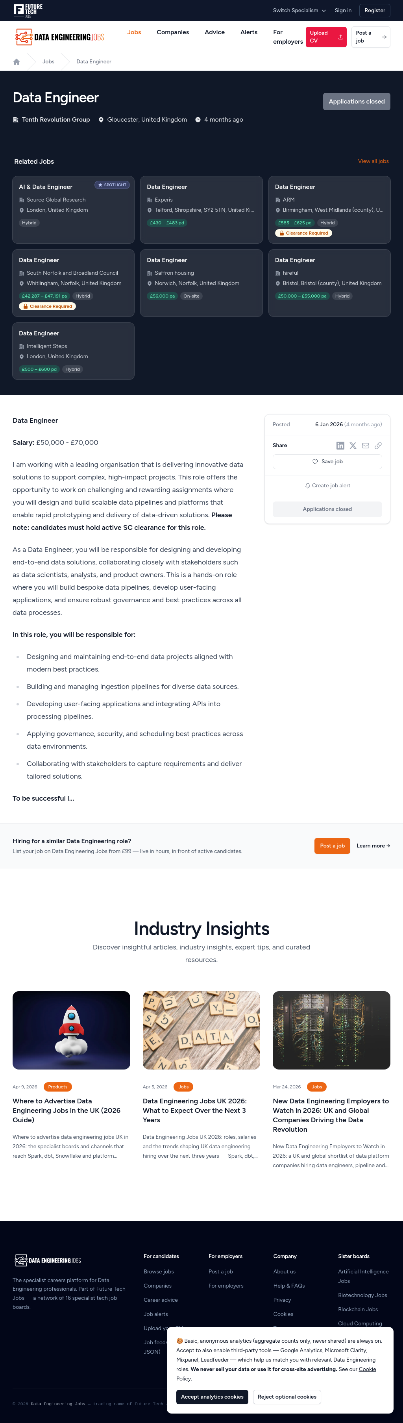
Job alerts (156, 1314)
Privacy (282, 1300)
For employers (288, 36)
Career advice (161, 1300)
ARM (289, 199)
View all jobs (373, 161)
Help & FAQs (289, 1285)
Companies (173, 32)
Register (374, 10)
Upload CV (327, 37)
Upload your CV (163, 1328)
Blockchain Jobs (358, 1309)
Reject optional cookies (287, 1396)
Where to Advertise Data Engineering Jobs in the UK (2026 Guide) (66, 1110)
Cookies (284, 1314)
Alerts (248, 32)
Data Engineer (93, 61)
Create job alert (328, 485)
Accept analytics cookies (212, 1396)
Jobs (134, 32)
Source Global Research (56, 199)
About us (285, 1271)
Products (58, 1087)
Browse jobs (159, 1271)
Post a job (371, 37)
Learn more (373, 845)
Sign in (343, 10)
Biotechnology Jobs (362, 1295)
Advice (215, 32)
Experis (163, 199)
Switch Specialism (300, 10)
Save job (327, 461)
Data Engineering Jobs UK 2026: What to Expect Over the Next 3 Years (195, 1110)
